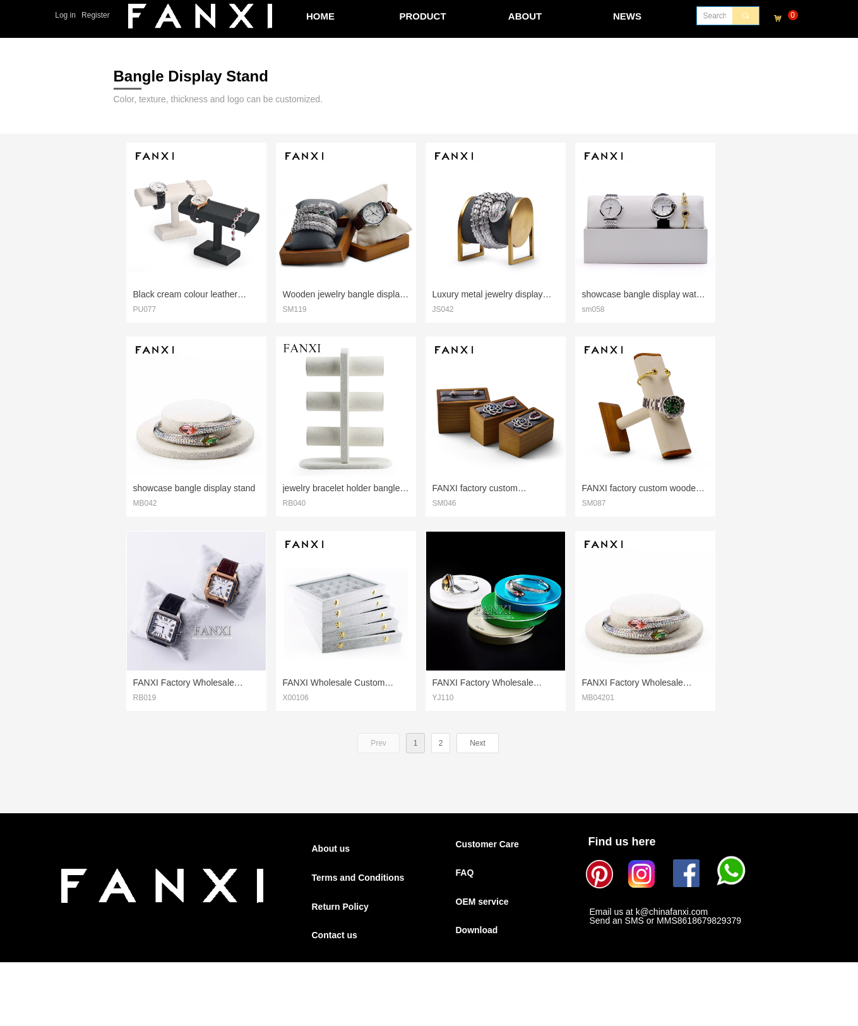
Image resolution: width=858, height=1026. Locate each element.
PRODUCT (422, 16)
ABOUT (525, 16)
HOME (320, 16)
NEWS (627, 16)
